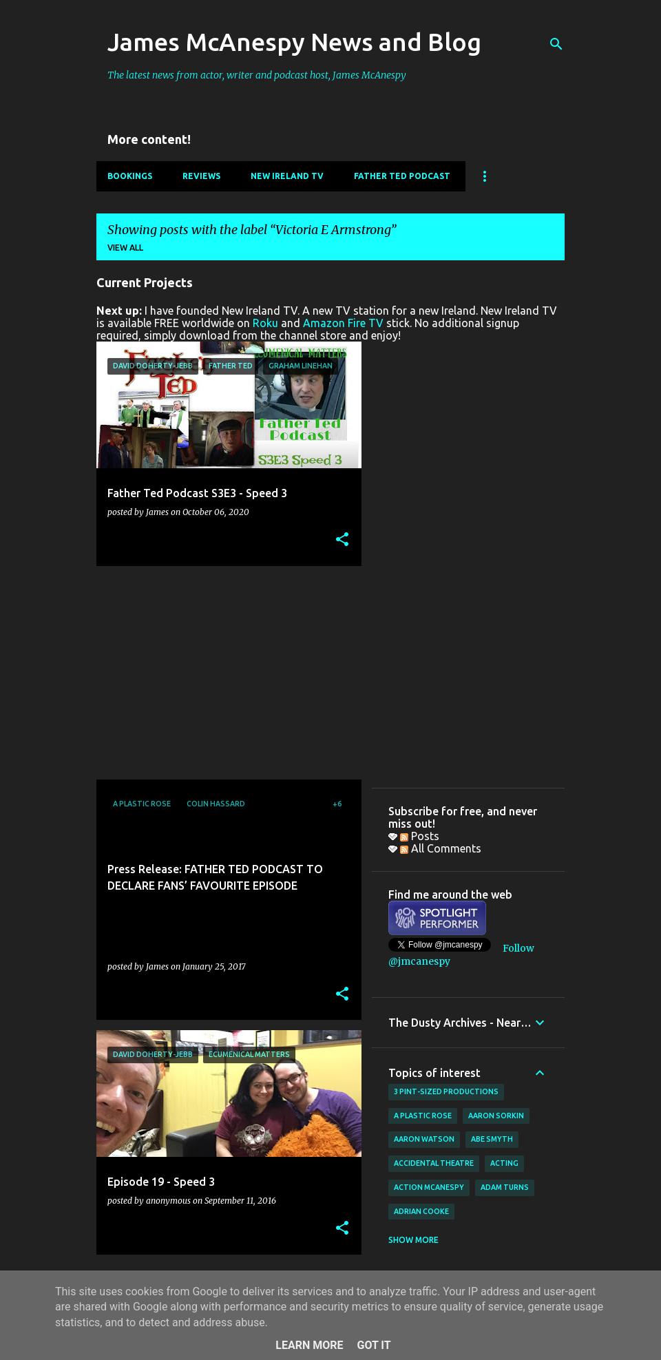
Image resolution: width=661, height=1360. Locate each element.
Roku (265, 323)
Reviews (201, 175)
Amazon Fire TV (343, 323)
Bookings (129, 175)
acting (504, 1163)
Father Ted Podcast (402, 175)
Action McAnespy (429, 1187)
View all (125, 247)
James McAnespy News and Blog (294, 42)
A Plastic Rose (423, 1115)
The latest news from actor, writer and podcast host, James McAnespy (256, 75)
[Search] (556, 44)
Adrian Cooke (421, 1211)
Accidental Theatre (434, 1163)
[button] (342, 540)
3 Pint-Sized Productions (446, 1091)
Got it (373, 1345)
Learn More (309, 1345)
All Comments (440, 848)
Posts (419, 836)
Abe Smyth (492, 1139)
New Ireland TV (287, 175)
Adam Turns (505, 1187)
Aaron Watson (424, 1139)
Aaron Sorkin (496, 1115)
